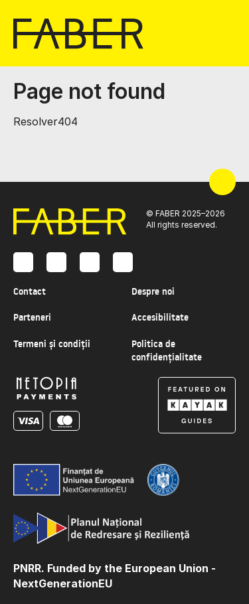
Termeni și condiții (51, 343)
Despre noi (153, 291)
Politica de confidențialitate (166, 350)
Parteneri (32, 317)
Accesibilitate (160, 317)
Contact (29, 291)
